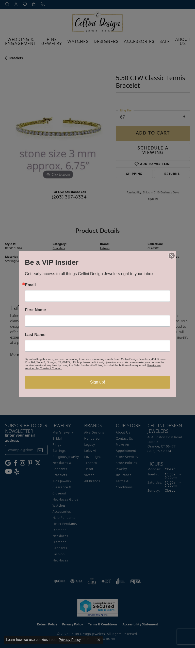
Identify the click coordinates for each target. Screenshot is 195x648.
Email (30, 285)
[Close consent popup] (98, 639)
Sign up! (97, 382)
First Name (35, 310)
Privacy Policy (69, 640)
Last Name (35, 335)
